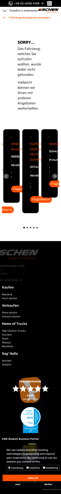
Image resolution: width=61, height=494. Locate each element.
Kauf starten (9, 298)
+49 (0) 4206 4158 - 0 (26, 3)
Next (54, 176)
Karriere (7, 335)
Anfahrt (6, 365)
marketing (50, 468)
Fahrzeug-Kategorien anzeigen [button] (26, 17)
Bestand (7, 294)
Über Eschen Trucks (14, 331)
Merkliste (7, 346)
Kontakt (7, 361)
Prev (6, 176)
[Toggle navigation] (4, 10)
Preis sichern (9, 313)
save (17, 484)
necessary (15, 468)
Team (5, 339)
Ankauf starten (11, 316)
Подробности (41, 199)
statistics (33, 468)
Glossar (6, 342)
